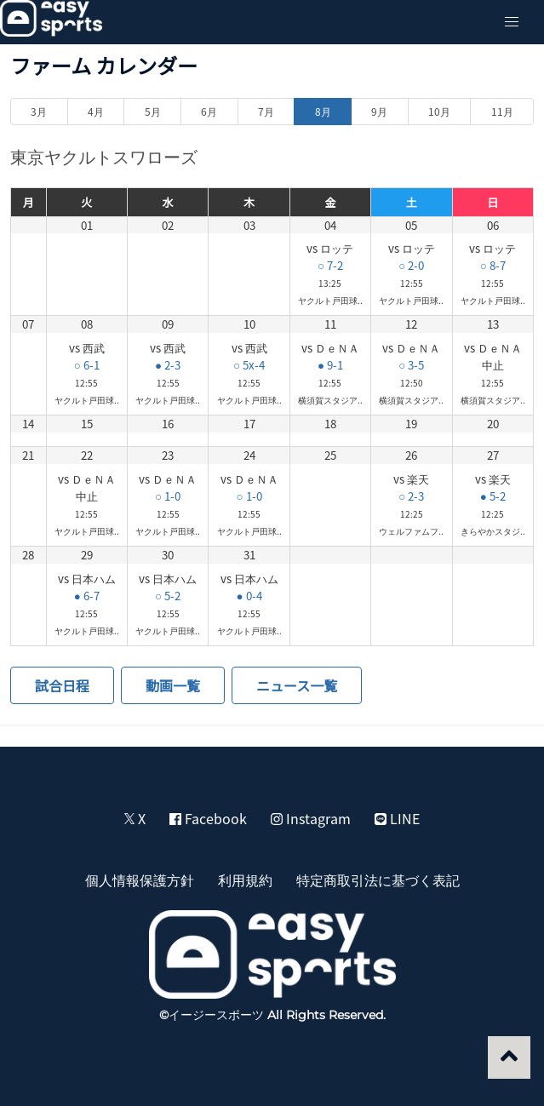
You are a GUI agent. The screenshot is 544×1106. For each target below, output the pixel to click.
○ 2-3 (411, 496)
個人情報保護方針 (139, 879)
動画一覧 (173, 685)
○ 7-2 (330, 265)
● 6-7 (87, 595)
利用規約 (245, 879)
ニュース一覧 (296, 685)
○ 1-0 (167, 496)
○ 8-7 (493, 265)
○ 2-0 (411, 265)
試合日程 (62, 685)
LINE (397, 818)
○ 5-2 (167, 595)
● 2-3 (167, 365)
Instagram (311, 818)
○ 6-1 (87, 365)
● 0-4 (249, 595)
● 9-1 (330, 365)
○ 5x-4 (249, 365)
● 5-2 (493, 496)
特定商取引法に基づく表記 (378, 879)
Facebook (208, 818)
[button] (512, 22)
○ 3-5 (411, 365)
